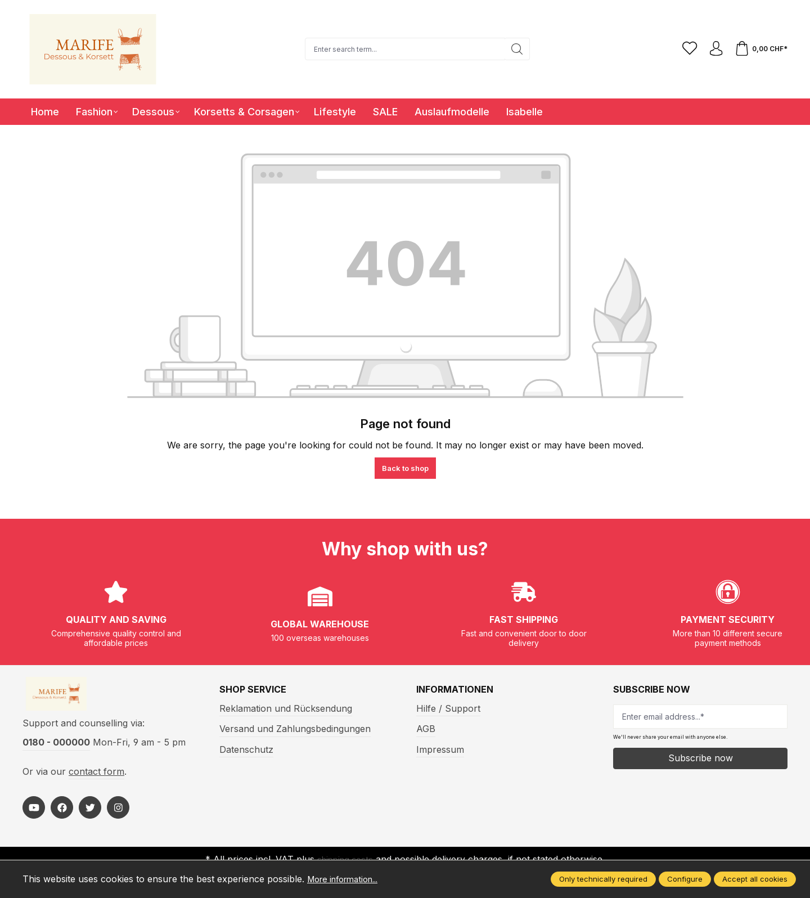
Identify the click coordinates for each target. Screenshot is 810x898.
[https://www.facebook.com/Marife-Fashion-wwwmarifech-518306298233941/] (62, 813)
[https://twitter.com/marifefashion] (90, 813)
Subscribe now (700, 758)
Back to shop (405, 468)
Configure (685, 878)
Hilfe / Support (448, 708)
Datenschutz (246, 749)
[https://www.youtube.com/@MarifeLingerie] (33, 813)
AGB (425, 728)
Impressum (440, 749)
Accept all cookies (755, 878)
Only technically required (603, 878)
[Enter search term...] (402, 49)
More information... (348, 878)
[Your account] (712, 49)
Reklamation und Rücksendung (285, 708)
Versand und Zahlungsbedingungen (295, 728)
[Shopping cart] (760, 49)
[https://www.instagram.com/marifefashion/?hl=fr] (118, 813)
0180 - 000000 (56, 747)
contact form (96, 776)
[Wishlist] (684, 49)
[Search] (513, 49)
